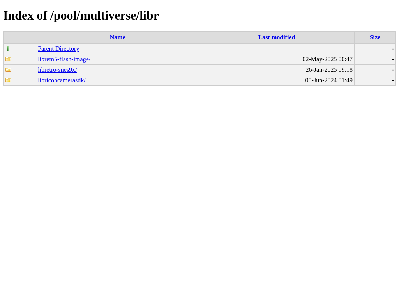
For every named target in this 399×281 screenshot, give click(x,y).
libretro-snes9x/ (57, 69)
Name (117, 37)
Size (375, 37)
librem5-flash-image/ (64, 59)
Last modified (276, 37)
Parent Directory (58, 48)
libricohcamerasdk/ (62, 80)
